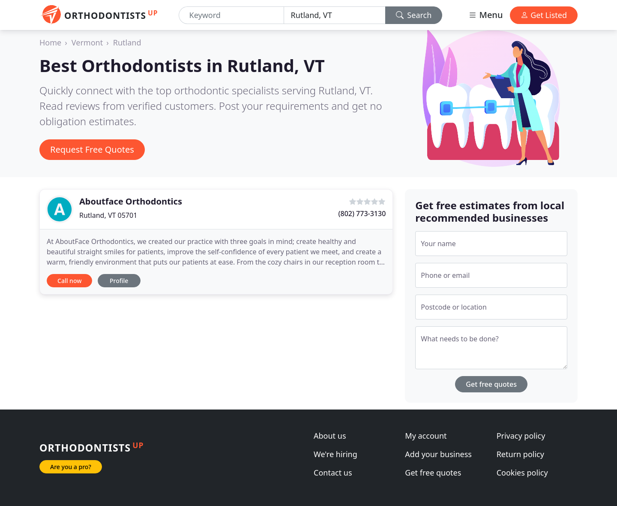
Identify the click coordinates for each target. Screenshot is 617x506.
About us (330, 436)
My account (425, 436)
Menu (485, 15)
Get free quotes (491, 384)
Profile (119, 281)
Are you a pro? (70, 467)
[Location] (335, 15)
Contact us (333, 472)
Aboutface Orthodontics (130, 201)
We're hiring (335, 454)
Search (414, 15)
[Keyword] (231, 15)
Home (50, 42)
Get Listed (544, 15)
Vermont (87, 42)
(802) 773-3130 (362, 213)
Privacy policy (521, 436)
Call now (69, 281)
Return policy (520, 454)
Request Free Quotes (92, 149)
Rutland (127, 42)
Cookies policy (522, 472)
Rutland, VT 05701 (108, 215)
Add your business (438, 454)
